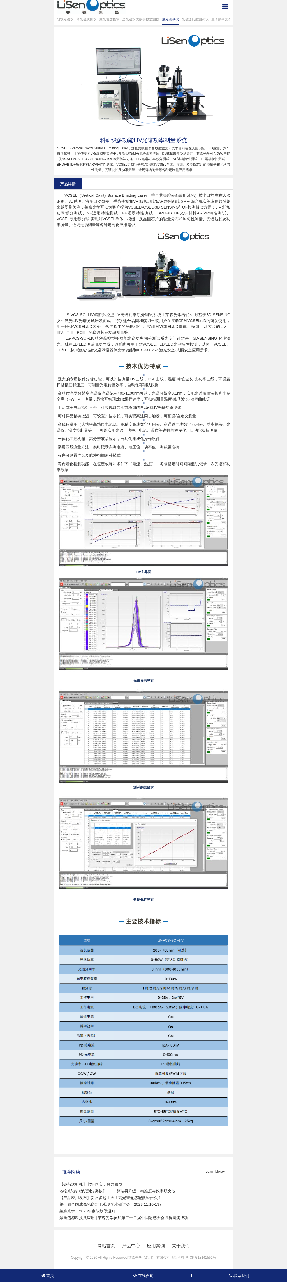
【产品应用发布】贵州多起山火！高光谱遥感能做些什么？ (110, 1197)
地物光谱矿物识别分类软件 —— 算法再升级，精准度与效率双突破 (117, 1191)
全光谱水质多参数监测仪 (140, 19)
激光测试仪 (170, 19)
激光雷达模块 (109, 19)
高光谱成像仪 (86, 19)
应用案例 (156, 1245)
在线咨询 (143, 1275)
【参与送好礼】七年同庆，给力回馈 (90, 1184)
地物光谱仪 (65, 19)
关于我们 (181, 1245)
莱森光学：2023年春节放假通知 (87, 1211)
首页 (47, 1275)
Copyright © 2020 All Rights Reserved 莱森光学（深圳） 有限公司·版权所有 (127, 1258)
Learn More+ (215, 1172)
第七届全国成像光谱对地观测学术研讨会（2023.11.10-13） (111, 1204)
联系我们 (239, 1275)
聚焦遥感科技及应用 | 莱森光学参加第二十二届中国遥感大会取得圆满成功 (123, 1218)
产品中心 (131, 1245)
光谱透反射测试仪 (195, 19)
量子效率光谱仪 (223, 19)
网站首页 (106, 1245)
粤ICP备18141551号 (200, 1258)
